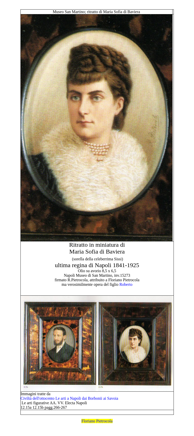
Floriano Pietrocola (96, 421)
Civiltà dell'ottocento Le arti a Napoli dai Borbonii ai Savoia (69, 398)
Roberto (126, 284)
